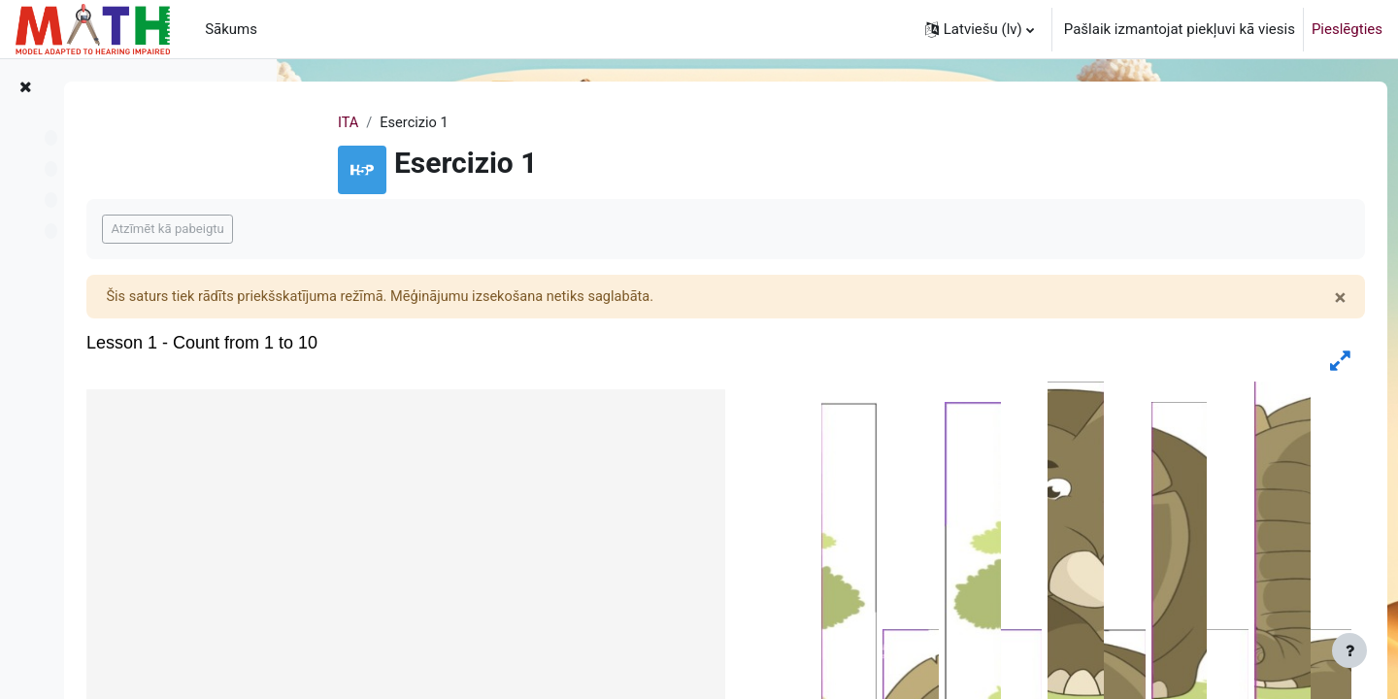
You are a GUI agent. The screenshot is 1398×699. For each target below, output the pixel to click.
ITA (444, 123)
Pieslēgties (1347, 29)
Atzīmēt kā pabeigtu (395, 229)
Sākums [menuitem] (231, 29)
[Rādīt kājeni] (1349, 650)
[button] (980, 29)
